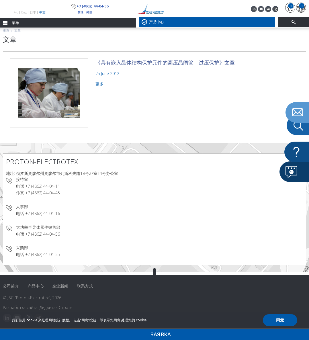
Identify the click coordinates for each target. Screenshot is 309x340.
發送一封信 (85, 12)
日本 (33, 12)
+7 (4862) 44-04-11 (42, 186)
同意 (280, 320)
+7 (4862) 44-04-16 (42, 213)
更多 (99, 84)
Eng (24, 12)
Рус (15, 12)
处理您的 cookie (134, 320)
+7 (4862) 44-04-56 (92, 6)
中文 (42, 12)
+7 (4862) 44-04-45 (42, 193)
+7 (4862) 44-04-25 (42, 254)
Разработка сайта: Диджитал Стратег (38, 307)
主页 (6, 30)
